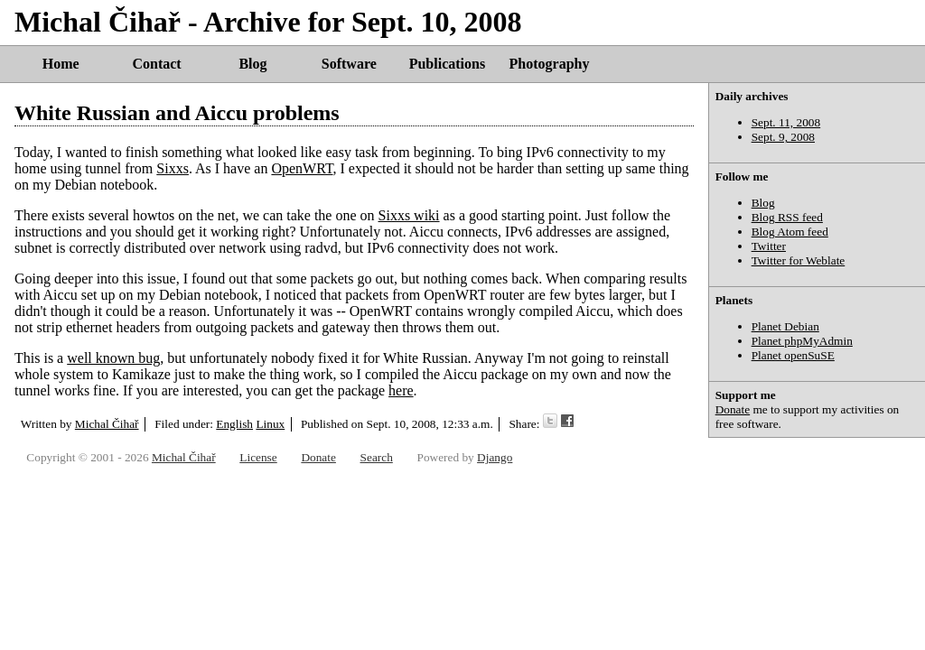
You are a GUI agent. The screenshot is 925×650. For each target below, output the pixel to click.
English (234, 424)
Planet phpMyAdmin (802, 341)
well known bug (113, 358)
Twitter (769, 246)
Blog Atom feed (790, 231)
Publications (447, 63)
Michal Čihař (107, 424)
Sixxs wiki (409, 215)
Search (376, 457)
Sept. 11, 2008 (786, 122)
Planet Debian (785, 326)
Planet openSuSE (793, 355)
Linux (270, 424)
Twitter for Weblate (799, 260)
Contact (156, 63)
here (401, 390)
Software (349, 63)
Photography (549, 63)
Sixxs (172, 168)
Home (60, 63)
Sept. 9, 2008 (783, 137)
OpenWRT (301, 168)
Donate (733, 409)
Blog (252, 63)
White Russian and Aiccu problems (177, 113)
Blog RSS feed (787, 217)
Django (494, 457)
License (257, 457)
